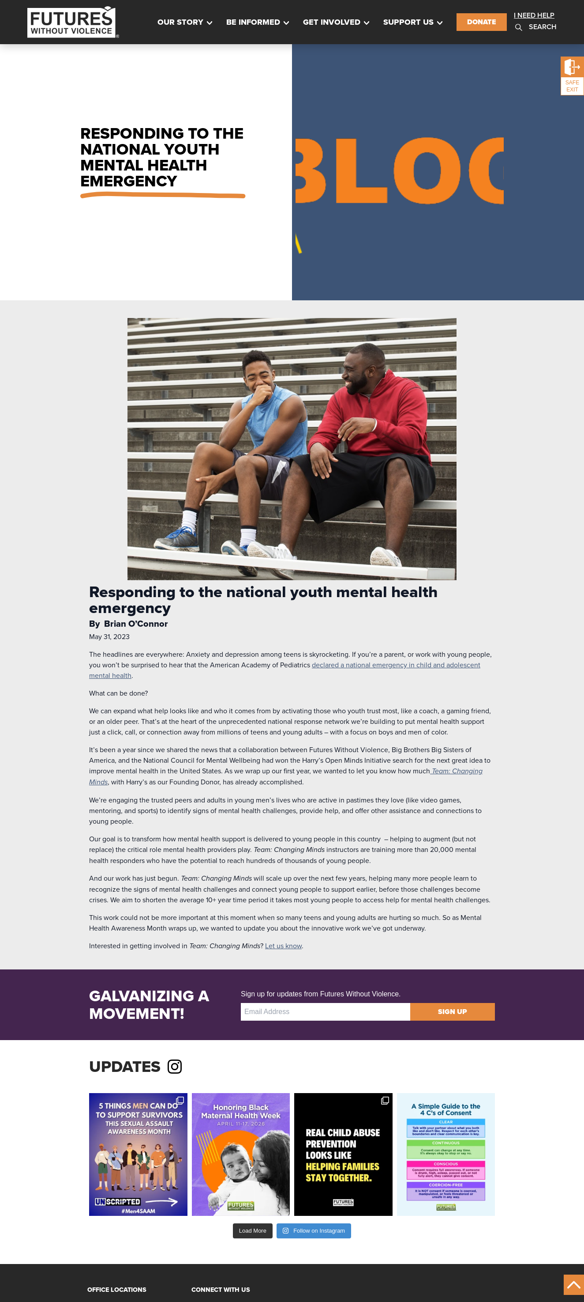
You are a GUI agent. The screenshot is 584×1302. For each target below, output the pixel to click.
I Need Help (534, 15)
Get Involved (331, 22)
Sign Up (452, 1012)
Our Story (180, 22)
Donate (481, 22)
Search (535, 27)
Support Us (408, 22)
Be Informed (253, 22)
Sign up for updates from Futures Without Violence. (321, 994)
